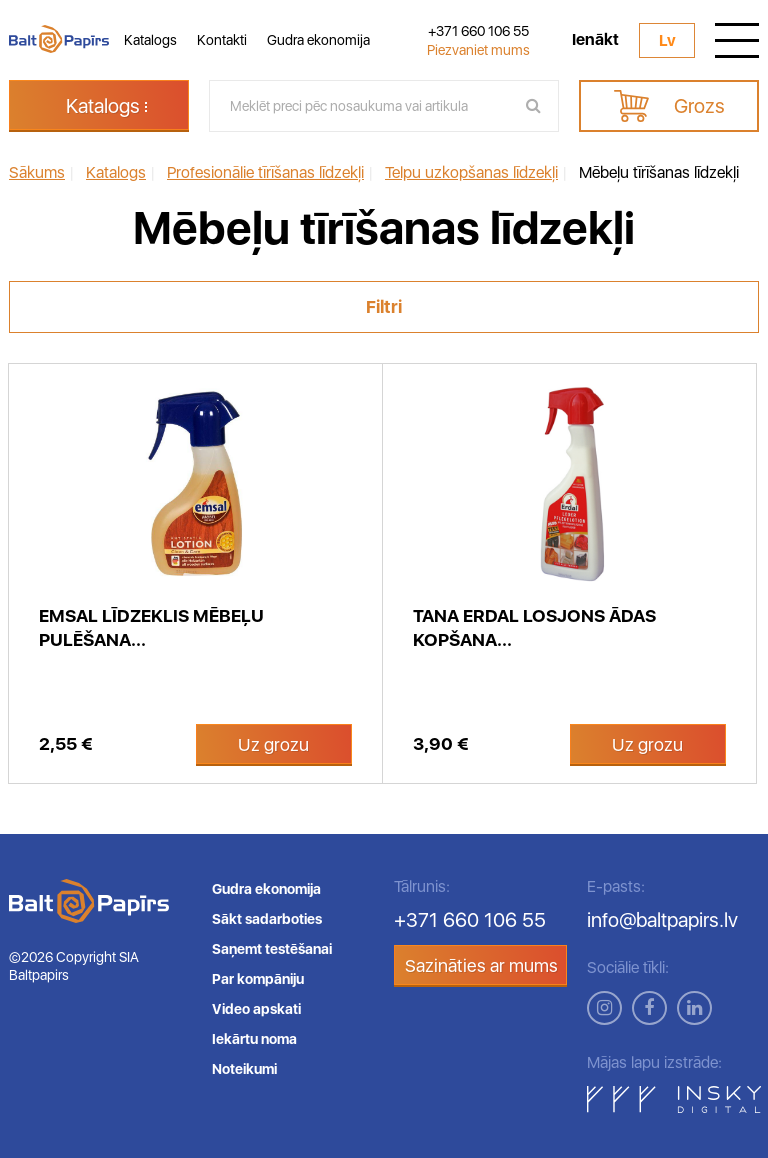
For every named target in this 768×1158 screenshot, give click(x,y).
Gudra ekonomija (318, 40)
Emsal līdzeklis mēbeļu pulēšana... (151, 627)
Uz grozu (273, 744)
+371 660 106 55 (478, 31)
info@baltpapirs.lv (662, 920)
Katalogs (150, 40)
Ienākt (595, 40)
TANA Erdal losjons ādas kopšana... (534, 627)
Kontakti (222, 40)
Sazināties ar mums (481, 965)
